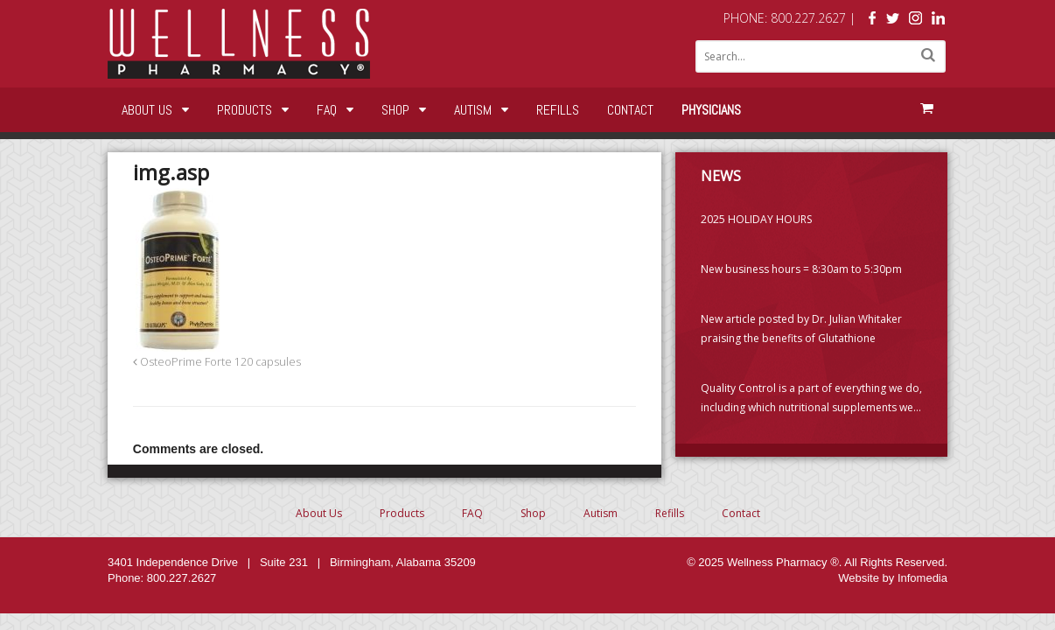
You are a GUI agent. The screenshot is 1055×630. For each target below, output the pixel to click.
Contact (630, 110)
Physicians (711, 110)
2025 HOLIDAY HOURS (756, 219)
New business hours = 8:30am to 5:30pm (801, 269)
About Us (147, 110)
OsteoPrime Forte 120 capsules (217, 361)
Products (244, 110)
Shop (395, 110)
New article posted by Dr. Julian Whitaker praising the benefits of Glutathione (801, 329)
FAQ (327, 110)
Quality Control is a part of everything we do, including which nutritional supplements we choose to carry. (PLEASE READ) (811, 399)
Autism (473, 110)
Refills (557, 110)
